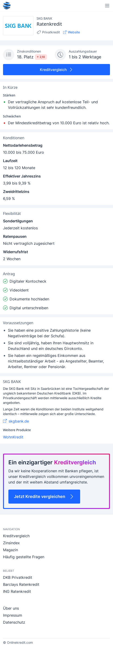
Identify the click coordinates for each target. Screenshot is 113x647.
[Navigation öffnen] (107, 5)
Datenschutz (14, 622)
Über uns (11, 608)
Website (71, 32)
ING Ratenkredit (17, 591)
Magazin (10, 549)
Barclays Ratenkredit (21, 584)
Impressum (12, 615)
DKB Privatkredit (17, 577)
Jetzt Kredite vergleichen (44, 496)
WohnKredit (13, 437)
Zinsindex (11, 542)
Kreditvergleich (56, 69)
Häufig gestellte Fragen (23, 557)
